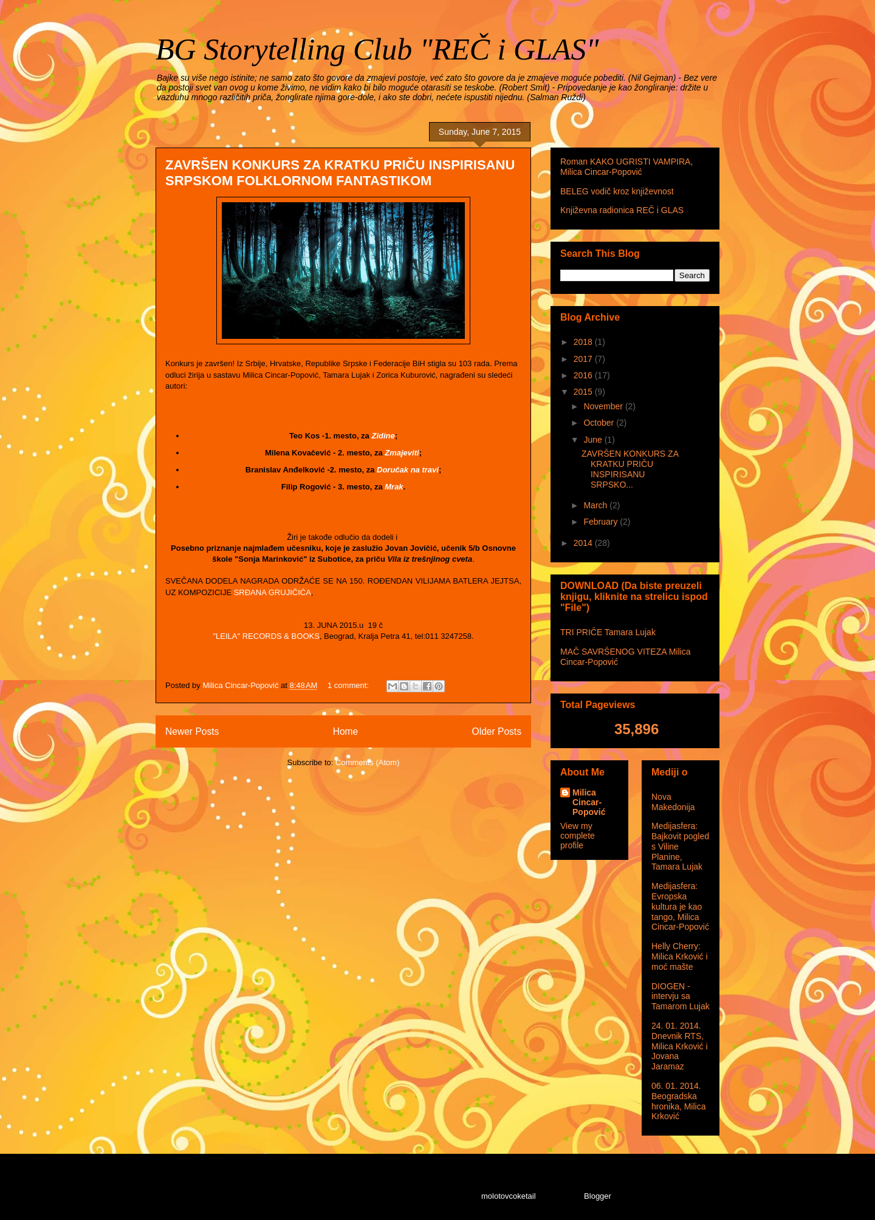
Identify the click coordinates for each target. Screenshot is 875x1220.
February (601, 522)
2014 (584, 543)
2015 (584, 392)
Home (346, 731)
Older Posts (496, 731)
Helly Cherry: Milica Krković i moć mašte (679, 956)
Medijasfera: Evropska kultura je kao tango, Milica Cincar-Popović (680, 906)
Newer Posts (192, 731)
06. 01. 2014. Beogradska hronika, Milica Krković (678, 1101)
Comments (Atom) (367, 762)
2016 (584, 375)
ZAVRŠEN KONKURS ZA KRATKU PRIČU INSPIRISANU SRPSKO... (630, 469)
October (599, 423)
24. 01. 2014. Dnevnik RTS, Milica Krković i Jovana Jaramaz (679, 1046)
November (604, 406)
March (596, 505)
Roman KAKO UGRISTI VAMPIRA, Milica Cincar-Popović (626, 167)
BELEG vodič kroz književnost (617, 191)
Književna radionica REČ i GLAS (622, 210)
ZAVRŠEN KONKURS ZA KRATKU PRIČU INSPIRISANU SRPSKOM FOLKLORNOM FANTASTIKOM (340, 172)
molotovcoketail (508, 1196)
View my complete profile (577, 835)
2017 (584, 359)
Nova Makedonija (673, 802)
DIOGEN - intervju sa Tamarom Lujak (680, 996)
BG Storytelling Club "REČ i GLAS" (377, 49)
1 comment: (349, 685)
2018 (584, 342)
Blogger (597, 1196)
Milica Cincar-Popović (588, 802)
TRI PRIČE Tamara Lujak (608, 632)
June (593, 440)
